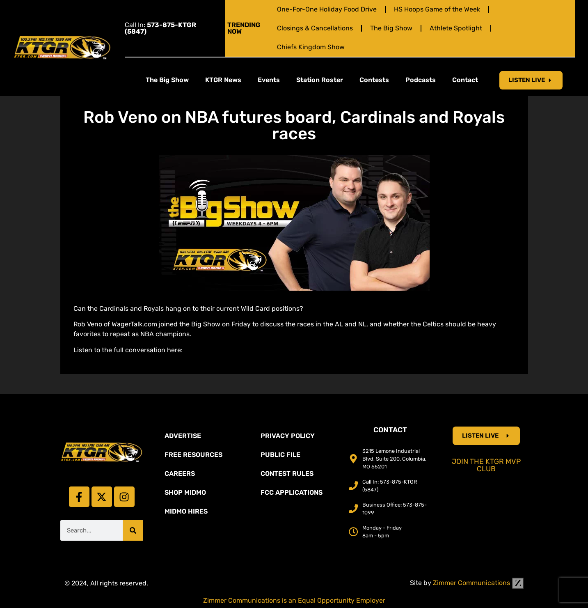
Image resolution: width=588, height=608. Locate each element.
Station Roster (319, 80)
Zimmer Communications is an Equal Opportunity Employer (294, 600)
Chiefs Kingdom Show (311, 47)
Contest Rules (287, 473)
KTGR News (223, 80)
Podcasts (420, 80)
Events (269, 80)
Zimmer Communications (478, 583)
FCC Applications (292, 492)
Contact (465, 80)
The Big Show (391, 28)
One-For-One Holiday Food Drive (327, 9)
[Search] (133, 530)
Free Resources (193, 455)
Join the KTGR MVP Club (486, 465)
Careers (180, 473)
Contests (374, 80)
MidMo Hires (186, 511)
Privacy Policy (288, 436)
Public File (280, 455)
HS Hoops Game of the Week (437, 9)
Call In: (160, 28)
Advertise (183, 436)
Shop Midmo (185, 492)
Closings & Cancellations (315, 28)
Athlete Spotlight (456, 28)
